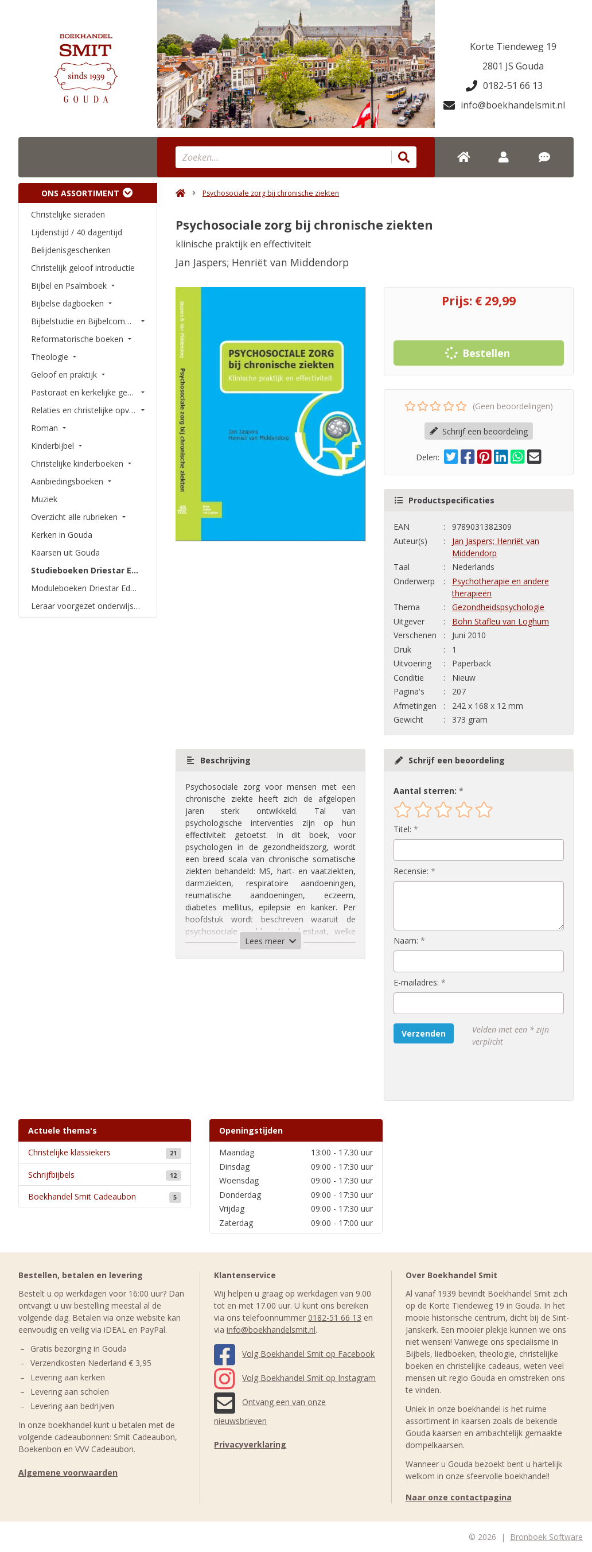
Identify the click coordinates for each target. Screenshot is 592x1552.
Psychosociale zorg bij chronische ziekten (270, 193)
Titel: (402, 829)
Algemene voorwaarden (68, 1472)
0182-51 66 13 (504, 85)
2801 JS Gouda (513, 66)
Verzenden (424, 1033)
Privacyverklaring (250, 1444)
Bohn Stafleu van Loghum (500, 621)
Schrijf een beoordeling (479, 431)
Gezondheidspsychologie (498, 607)
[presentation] (467, 1074)
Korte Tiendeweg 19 (513, 46)
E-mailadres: (416, 982)
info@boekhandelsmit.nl (504, 105)
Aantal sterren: (425, 790)
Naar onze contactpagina (459, 1497)
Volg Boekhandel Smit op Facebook (294, 1353)
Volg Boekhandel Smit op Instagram (295, 1377)
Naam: (406, 940)
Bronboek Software (546, 1536)
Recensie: (411, 871)
